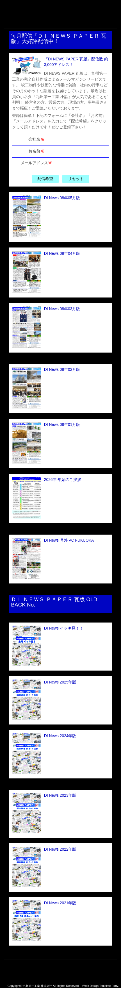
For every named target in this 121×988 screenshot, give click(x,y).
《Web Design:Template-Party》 (101, 985)
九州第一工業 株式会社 (36, 985)
